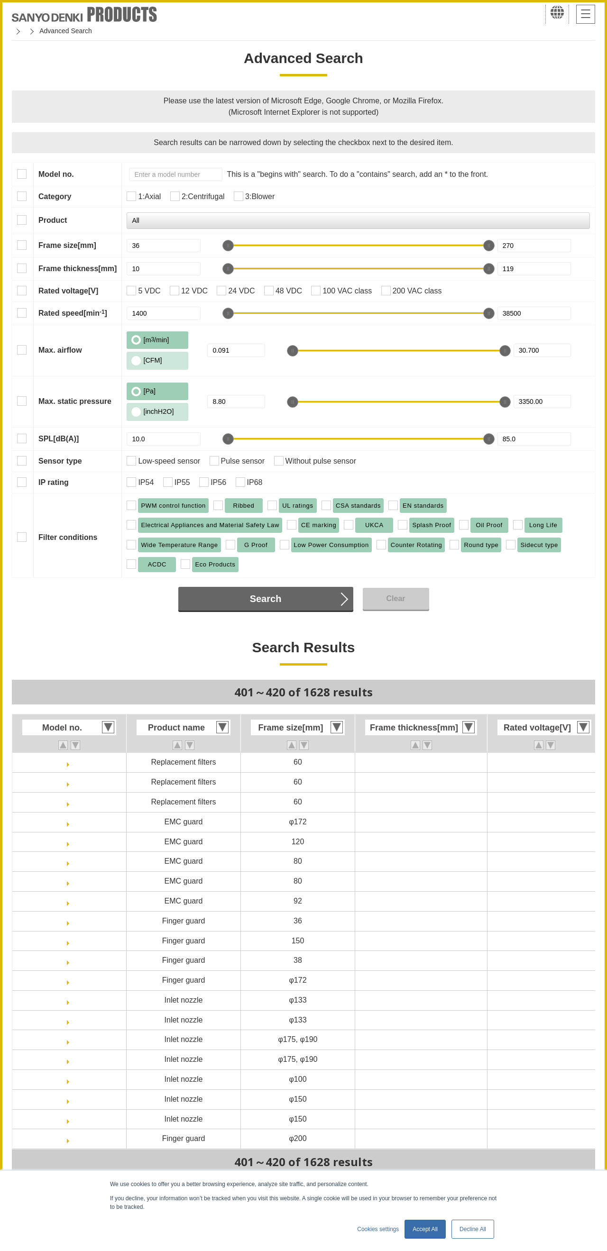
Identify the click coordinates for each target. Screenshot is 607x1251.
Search (266, 599)
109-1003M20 (71, 762)
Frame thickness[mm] (77, 269)
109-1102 (71, 1138)
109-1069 (71, 1000)
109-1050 (71, 921)
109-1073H (71, 1059)
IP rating (53, 482)
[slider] (228, 245)
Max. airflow (60, 350)
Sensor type (60, 461)
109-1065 (71, 960)
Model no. (56, 174)
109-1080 (71, 1079)
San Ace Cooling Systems (81, 31)
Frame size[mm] (67, 245)
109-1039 (71, 881)
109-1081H (71, 1119)
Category (54, 196)
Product (52, 220)
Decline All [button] (473, 1229)
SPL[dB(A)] (58, 439)
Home (20, 31)
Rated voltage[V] (68, 291)
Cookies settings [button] (378, 1229)
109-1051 (71, 941)
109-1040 (71, 901)
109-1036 (71, 822)
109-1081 (71, 1099)
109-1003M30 (71, 782)
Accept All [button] (425, 1229)
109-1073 (71, 1039)
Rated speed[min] (72, 313)
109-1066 (71, 980)
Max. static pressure (74, 401)
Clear (395, 598)
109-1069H (71, 1020)
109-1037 (71, 842)
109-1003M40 (71, 802)
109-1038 (71, 861)
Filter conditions (67, 537)
